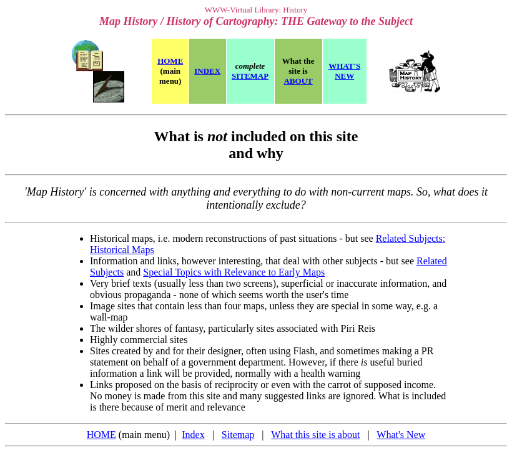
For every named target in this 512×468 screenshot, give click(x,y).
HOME (101, 434)
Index (193, 434)
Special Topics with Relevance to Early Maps (234, 272)
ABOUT (297, 81)
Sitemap (238, 434)
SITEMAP (250, 76)
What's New (401, 434)
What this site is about (315, 434)
